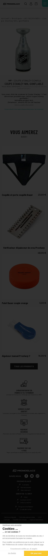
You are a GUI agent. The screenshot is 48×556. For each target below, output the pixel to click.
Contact (7, 520)
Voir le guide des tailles (24, 105)
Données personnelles (27, 517)
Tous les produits (24, 366)
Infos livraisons (25, 503)
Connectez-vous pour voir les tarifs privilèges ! (24, 88)
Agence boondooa (36, 520)
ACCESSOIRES (32, 18)
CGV (39, 517)
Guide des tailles (25, 509)
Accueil (5, 18)
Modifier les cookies (20, 520)
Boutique (17, 18)
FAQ (25, 497)
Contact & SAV (25, 500)
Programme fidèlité (25, 507)
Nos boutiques (25, 487)
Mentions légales (10, 517)
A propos (25, 485)
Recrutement (26, 490)
